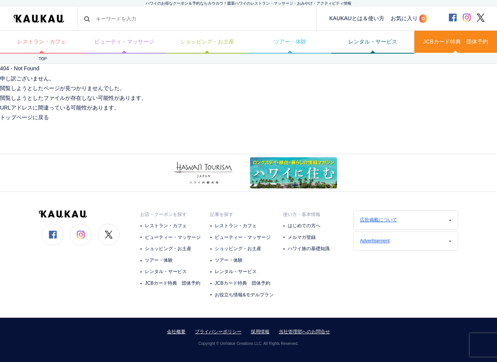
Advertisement (406, 241)
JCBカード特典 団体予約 (455, 41)
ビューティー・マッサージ (173, 237)
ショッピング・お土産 (207, 41)
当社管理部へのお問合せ (304, 331)
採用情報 (260, 331)
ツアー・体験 (290, 41)
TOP (43, 59)
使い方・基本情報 (301, 214)
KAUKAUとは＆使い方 (356, 18)
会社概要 (176, 331)
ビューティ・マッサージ (124, 41)
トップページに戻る (24, 117)
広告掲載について (406, 220)
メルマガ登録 (302, 237)
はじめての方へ (304, 225)
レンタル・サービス (372, 41)
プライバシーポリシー (218, 331)
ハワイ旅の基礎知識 (309, 248)
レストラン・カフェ (41, 41)
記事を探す (221, 214)
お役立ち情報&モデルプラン (244, 295)
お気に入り (409, 18)
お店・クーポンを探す (163, 214)
